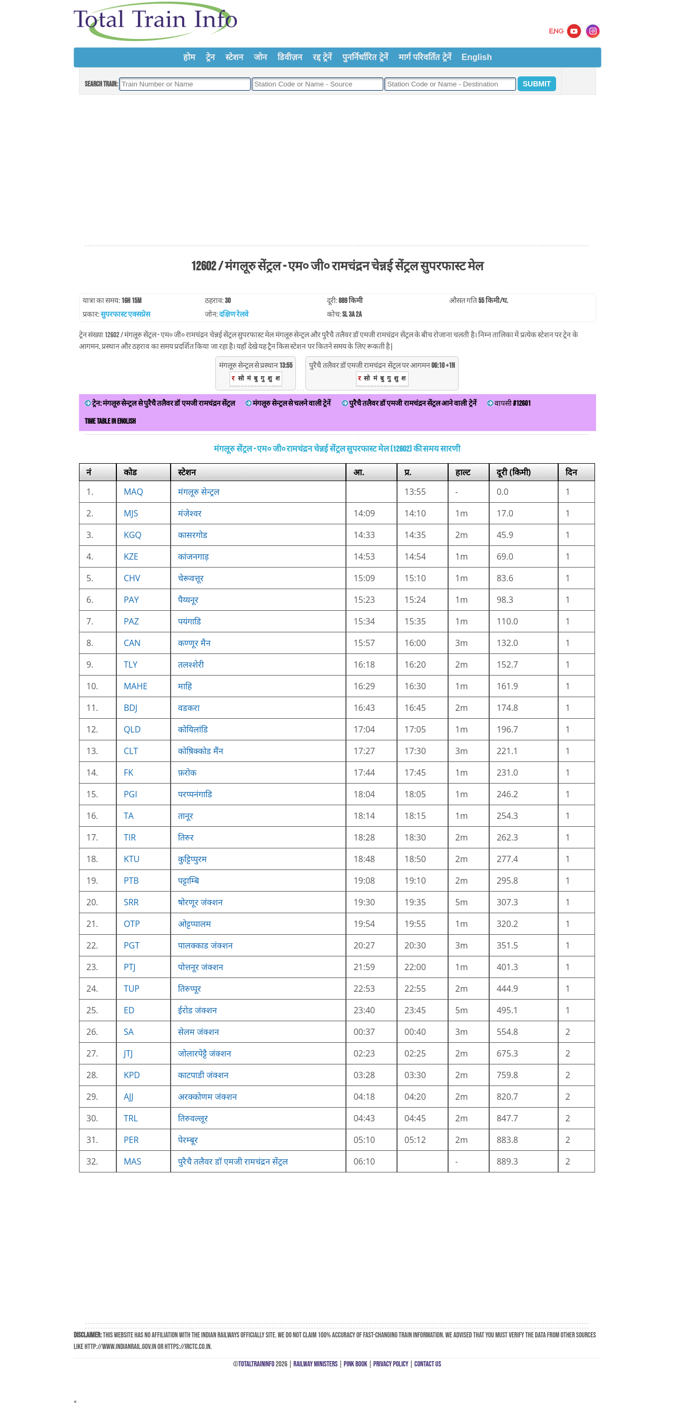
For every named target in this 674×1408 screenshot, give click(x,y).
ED (129, 1010)
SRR (131, 902)
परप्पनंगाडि (195, 794)
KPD (132, 1075)
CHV (132, 578)
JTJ (128, 1053)
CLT (131, 751)
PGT (132, 945)
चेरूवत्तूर (191, 578)
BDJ (130, 707)
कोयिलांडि (193, 729)
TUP (132, 988)
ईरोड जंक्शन (197, 1010)
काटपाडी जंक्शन (203, 1075)
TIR (130, 837)
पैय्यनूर (188, 599)
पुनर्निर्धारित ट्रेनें (365, 57)
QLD (132, 729)
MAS (132, 1161)
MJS (131, 513)
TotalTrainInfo (256, 1364)
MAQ (133, 491)
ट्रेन (210, 57)
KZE (131, 556)
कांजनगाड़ (193, 556)
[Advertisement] (337, 171)
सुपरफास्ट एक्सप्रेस (125, 314)
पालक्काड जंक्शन (205, 945)
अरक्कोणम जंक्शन (207, 1096)
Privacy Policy (391, 1364)
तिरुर (186, 837)
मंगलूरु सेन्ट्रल (199, 491)
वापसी (509, 403)
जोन (260, 57)
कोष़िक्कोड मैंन (200, 751)
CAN (132, 643)
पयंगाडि (189, 621)
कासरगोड (192, 535)
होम (189, 57)
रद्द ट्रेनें (322, 57)
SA (129, 1032)
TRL (131, 1118)
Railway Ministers (315, 1364)
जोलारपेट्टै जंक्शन (204, 1053)
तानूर (185, 816)
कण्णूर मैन (194, 643)
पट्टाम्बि (188, 880)
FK (128, 772)
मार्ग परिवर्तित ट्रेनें (425, 57)
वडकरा (189, 707)
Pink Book (356, 1364)
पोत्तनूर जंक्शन (200, 967)
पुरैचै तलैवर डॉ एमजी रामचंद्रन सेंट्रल (233, 1161)
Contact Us (427, 1364)
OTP (132, 924)
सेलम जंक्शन (198, 1032)
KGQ (133, 535)
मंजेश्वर (190, 513)
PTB (131, 880)
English (477, 57)
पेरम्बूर (188, 1140)
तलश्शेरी (191, 664)
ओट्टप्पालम (194, 924)
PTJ (130, 967)
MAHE (135, 686)
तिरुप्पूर (189, 988)
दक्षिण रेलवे (234, 314)
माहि (185, 686)
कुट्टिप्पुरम (192, 859)
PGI (130, 794)
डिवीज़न (289, 57)
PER (131, 1140)
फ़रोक (187, 772)
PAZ (131, 621)
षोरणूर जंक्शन (200, 902)
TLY (130, 664)
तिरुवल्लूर (193, 1118)
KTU (132, 859)
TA (129, 816)
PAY (131, 599)
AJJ (129, 1096)
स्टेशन (234, 57)
